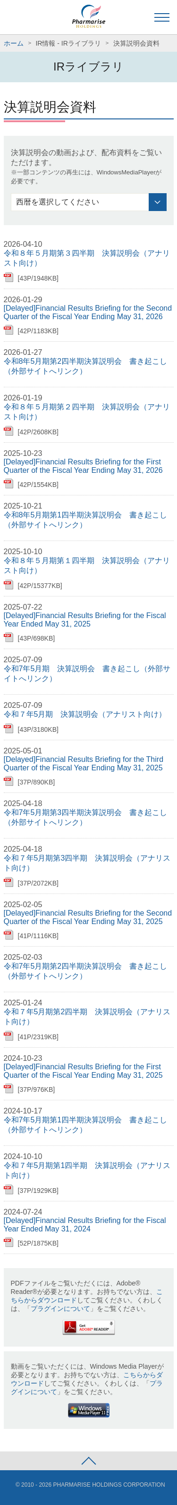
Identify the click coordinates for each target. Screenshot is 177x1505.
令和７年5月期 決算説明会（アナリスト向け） (85, 714)
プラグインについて (60, 1308)
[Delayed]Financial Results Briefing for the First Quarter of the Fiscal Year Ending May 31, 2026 (83, 466)
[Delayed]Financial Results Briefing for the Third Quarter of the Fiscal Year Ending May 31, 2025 (84, 763)
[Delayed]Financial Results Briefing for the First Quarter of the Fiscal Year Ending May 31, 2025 (83, 1071)
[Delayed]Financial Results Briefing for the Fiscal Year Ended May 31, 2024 (85, 1224)
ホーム (14, 43)
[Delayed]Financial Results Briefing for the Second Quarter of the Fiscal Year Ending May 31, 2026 (88, 312)
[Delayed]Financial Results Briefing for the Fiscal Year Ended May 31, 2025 (85, 619)
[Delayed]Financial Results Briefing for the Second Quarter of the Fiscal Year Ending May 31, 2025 (88, 917)
